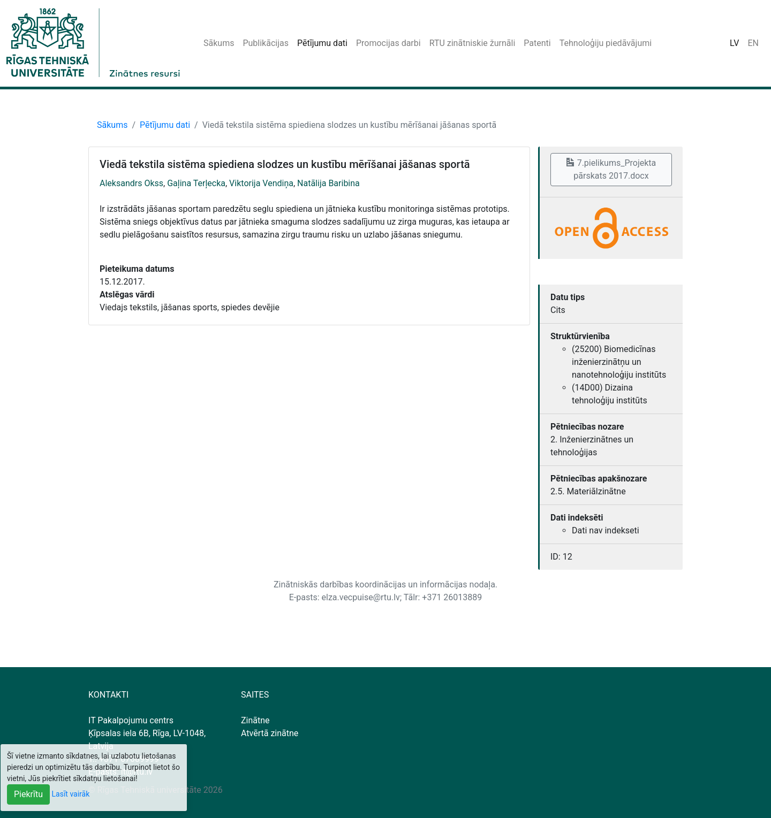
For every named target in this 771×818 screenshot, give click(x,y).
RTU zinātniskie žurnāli (472, 43)
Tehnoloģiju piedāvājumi (606, 43)
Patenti (537, 43)
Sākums (218, 43)
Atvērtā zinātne (269, 733)
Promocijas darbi (388, 43)
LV (734, 43)
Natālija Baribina (328, 183)
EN (753, 43)
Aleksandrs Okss (131, 183)
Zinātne (255, 720)
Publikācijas (266, 43)
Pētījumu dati (322, 43)
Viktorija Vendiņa (261, 183)
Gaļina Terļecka (196, 183)
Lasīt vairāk (71, 794)
